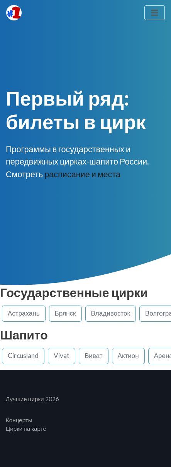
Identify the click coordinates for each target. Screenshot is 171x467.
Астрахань (24, 313)
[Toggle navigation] (154, 12)
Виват (94, 355)
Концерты (19, 420)
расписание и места (82, 174)
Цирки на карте (26, 428)
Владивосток (110, 313)
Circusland (23, 355)
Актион (128, 355)
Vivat (61, 355)
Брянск (65, 313)
